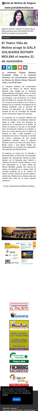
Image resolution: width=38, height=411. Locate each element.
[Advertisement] (16, 287)
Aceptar (16, 399)
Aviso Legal (6, 410)
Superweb (14, 408)
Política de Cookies (29, 410)
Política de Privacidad (16, 410)
